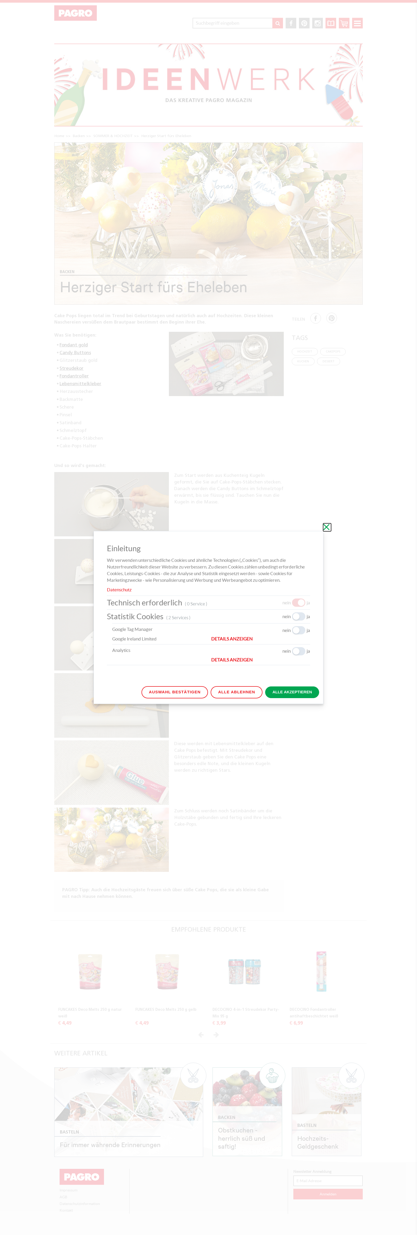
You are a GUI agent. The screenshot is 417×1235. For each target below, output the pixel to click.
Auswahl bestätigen (175, 692)
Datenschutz (119, 589)
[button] (260, 639)
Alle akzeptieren (292, 692)
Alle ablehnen (236, 692)
